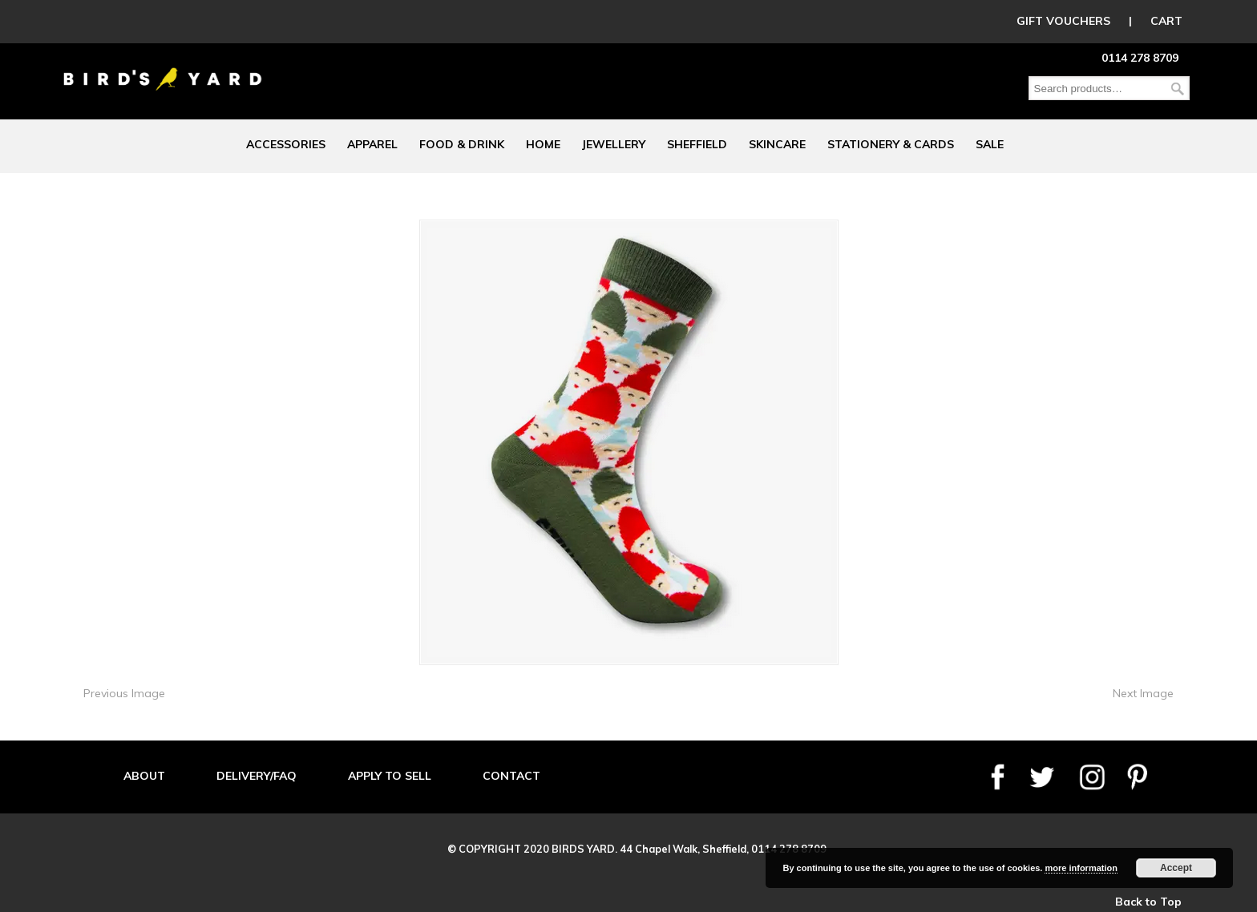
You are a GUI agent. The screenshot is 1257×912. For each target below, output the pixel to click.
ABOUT (144, 776)
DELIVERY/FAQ (256, 776)
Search (1177, 88)
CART (1166, 21)
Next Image (1143, 693)
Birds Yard (163, 67)
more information (1081, 868)
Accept (1176, 868)
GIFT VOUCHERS (1063, 21)
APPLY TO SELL (389, 776)
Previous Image (124, 693)
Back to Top (1148, 901)
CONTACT (511, 776)
